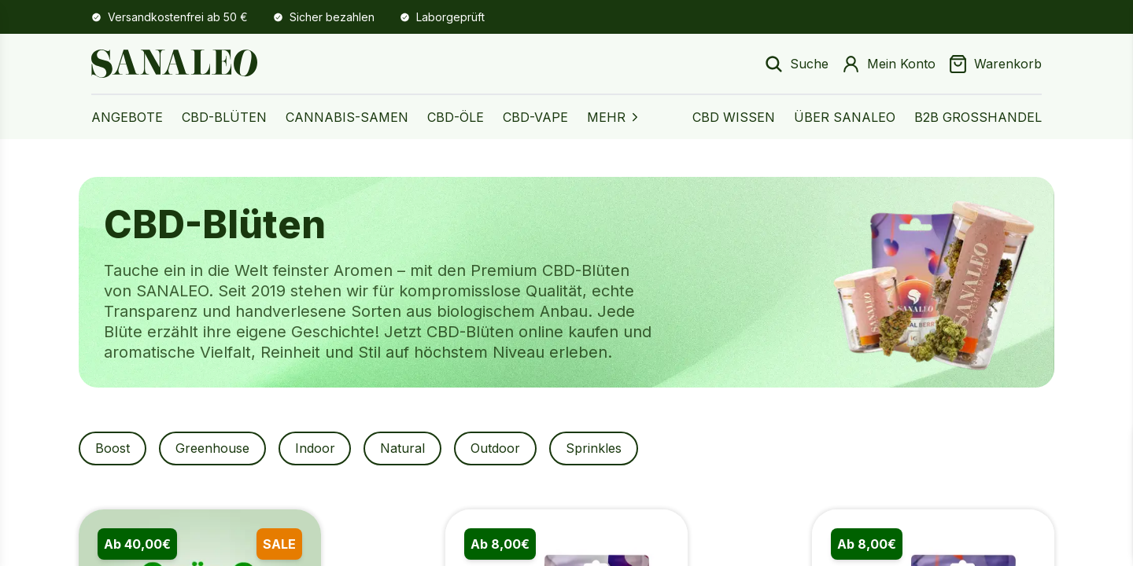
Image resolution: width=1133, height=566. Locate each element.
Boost (113, 449)
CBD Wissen (733, 117)
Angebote (127, 117)
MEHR (614, 117)
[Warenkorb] (995, 64)
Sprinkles (603, 449)
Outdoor (503, 449)
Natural (408, 449)
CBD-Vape (535, 117)
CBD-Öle (455, 117)
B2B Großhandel (978, 117)
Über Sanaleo (844, 117)
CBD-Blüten (224, 117)
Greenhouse (215, 449)
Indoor (319, 449)
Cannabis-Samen (347, 117)
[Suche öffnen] (796, 64)
